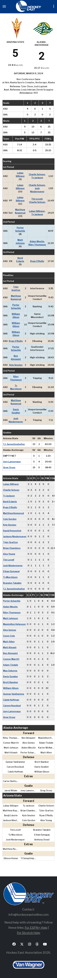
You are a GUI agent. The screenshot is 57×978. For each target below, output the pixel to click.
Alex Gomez (9, 630)
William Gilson (16, 315)
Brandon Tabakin (12, 583)
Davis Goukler (16, 411)
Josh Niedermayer (37, 190)
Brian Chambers (12, 548)
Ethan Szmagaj (11, 571)
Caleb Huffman (11, 699)
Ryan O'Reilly (37, 261)
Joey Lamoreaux (12, 461)
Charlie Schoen (37, 174)
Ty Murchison (16, 387)
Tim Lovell (36, 199)
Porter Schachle (20, 229)
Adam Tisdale (10, 665)
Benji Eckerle (20, 259)
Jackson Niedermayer (14, 536)
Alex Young (9, 554)
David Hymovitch (12, 530)
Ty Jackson (37, 177)
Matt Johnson (20, 241)
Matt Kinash (9, 647)
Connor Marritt (11, 659)
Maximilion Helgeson (14, 624)
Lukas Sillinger (20, 174)
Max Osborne (10, 670)
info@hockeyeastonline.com (29, 914)
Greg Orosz (9, 467)
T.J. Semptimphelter (14, 444)
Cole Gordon (9, 519)
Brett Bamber (10, 682)
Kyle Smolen (15, 365)
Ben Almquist (16, 357)
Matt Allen (9, 641)
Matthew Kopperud (20, 211)
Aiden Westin (37, 241)
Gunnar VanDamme (13, 694)
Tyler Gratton (15, 288)
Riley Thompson (37, 244)
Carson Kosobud (12, 705)
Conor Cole (9, 635)
